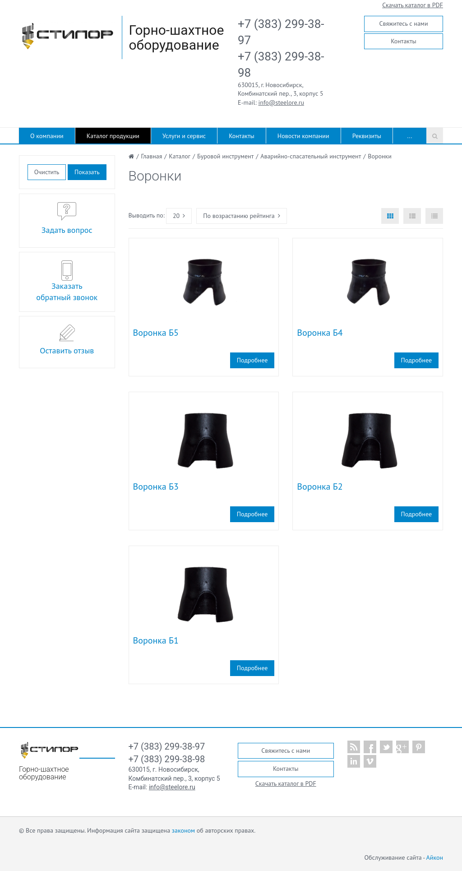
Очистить (46, 172)
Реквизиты (366, 136)
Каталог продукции (113, 136)
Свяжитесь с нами (403, 23)
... (409, 136)
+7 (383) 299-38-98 (167, 759)
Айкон (434, 857)
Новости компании (303, 136)
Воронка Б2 (319, 486)
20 (179, 216)
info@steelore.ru (281, 102)
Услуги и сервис (184, 136)
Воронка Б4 (319, 332)
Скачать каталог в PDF (412, 5)
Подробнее (252, 360)
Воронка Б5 (156, 332)
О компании (47, 136)
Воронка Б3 (156, 486)
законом (183, 830)
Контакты (403, 41)
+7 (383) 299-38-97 (167, 746)
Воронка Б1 (156, 640)
